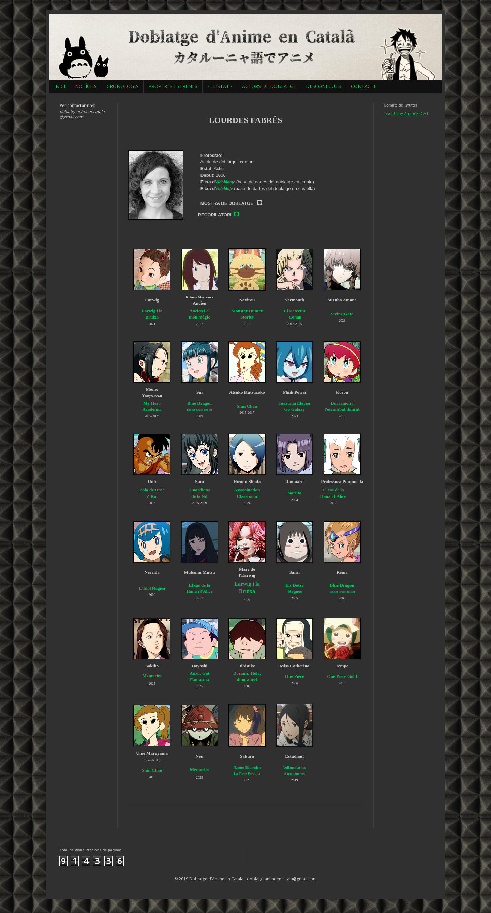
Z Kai (152, 496)
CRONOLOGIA (122, 86)
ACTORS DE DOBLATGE (269, 86)
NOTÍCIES (86, 86)
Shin (241, 406)
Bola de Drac (151, 489)
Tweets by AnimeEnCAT (406, 113)
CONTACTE (363, 86)
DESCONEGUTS (323, 86)
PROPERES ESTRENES (172, 86)
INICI (59, 86)
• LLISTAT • (219, 86)
